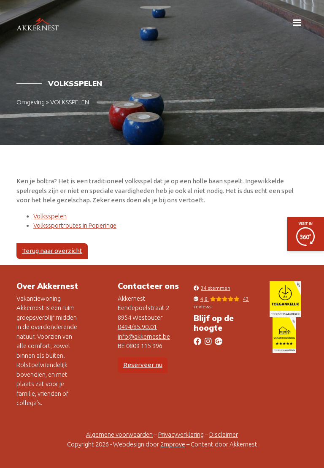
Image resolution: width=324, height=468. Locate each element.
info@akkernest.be (144, 336)
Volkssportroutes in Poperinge (74, 225)
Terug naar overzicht (52, 250)
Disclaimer (223, 434)
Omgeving (30, 102)
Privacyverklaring (181, 434)
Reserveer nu (142, 364)
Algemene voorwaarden (119, 434)
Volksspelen (50, 216)
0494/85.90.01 (137, 326)
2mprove (172, 444)
